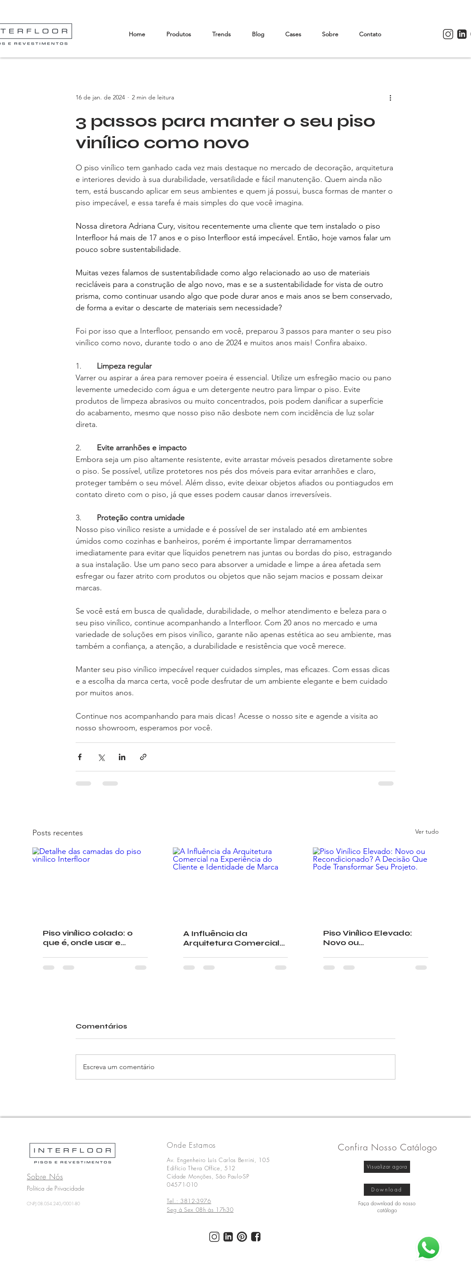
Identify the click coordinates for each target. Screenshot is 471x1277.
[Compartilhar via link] (143, 757)
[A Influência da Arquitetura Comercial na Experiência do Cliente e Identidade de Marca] (236, 882)
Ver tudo (427, 831)
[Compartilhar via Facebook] (80, 757)
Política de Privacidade (55, 1188)
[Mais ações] (390, 97)
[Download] (387, 1190)
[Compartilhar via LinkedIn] (122, 757)
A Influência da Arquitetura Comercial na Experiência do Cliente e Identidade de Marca (233, 938)
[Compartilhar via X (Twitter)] (101, 757)
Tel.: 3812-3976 (189, 1201)
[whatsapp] (428, 1247)
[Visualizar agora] (387, 1167)
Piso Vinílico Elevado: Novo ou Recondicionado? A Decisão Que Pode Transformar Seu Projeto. (367, 937)
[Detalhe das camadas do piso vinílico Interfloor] (95, 882)
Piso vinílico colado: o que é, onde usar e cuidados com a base (89, 937)
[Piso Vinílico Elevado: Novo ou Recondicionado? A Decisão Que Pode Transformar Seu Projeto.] (376, 882)
